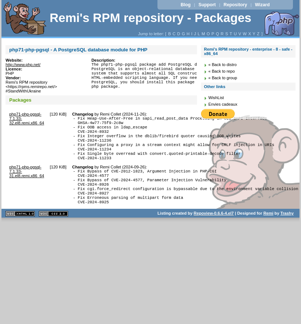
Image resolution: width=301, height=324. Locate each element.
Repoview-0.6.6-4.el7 (214, 235)
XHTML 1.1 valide (20, 236)
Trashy (287, 235)
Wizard (262, 4)
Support (207, 4)
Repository (235, 4)
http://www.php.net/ (22, 64)
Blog (185, 4)
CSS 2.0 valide (53, 236)
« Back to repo (221, 71)
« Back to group (222, 78)
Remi (268, 235)
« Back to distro (222, 64)
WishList (216, 97)
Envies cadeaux (222, 104)
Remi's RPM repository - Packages (150, 18)
